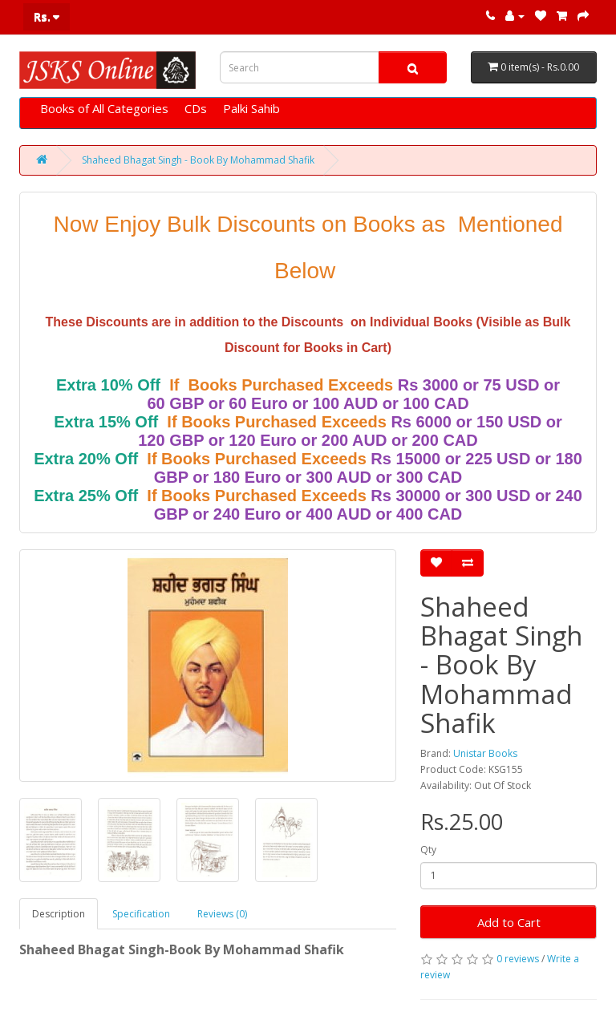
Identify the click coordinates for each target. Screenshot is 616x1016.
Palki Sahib (251, 108)
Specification (141, 914)
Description (58, 914)
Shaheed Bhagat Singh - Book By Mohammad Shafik (198, 160)
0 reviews (517, 958)
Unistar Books (485, 753)
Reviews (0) (222, 914)
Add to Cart (509, 922)
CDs (195, 108)
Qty (428, 849)
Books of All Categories (104, 108)
